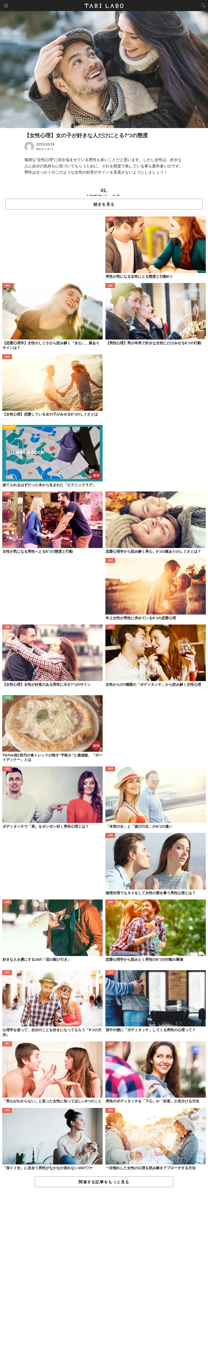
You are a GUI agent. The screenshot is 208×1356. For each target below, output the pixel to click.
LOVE (110, 219)
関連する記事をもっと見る (104, 1182)
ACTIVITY (9, 427)
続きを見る (104, 204)
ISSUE (7, 697)
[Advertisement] (104, 1272)
